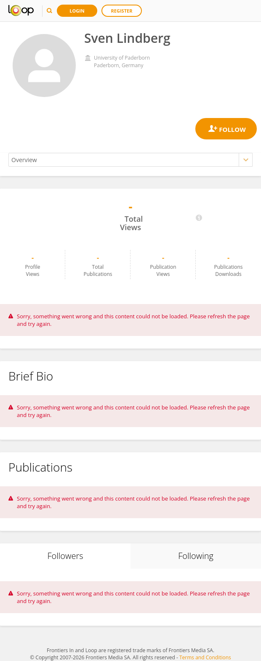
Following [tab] (195, 555)
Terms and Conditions (205, 657)
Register (122, 11)
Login (77, 11)
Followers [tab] (65, 555)
